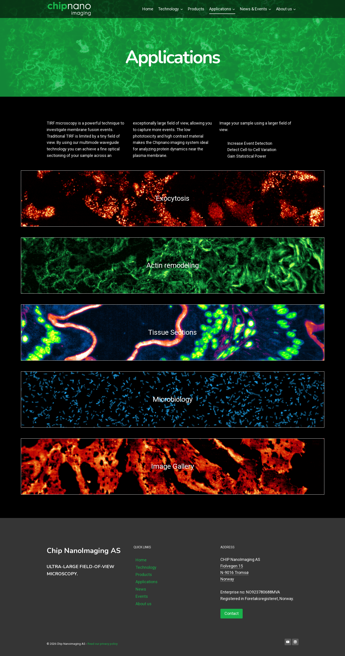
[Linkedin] (295, 642)
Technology (146, 567)
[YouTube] (288, 642)
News (141, 589)
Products (196, 9)
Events (142, 596)
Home (147, 9)
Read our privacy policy (103, 643)
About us (144, 603)
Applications (147, 581)
